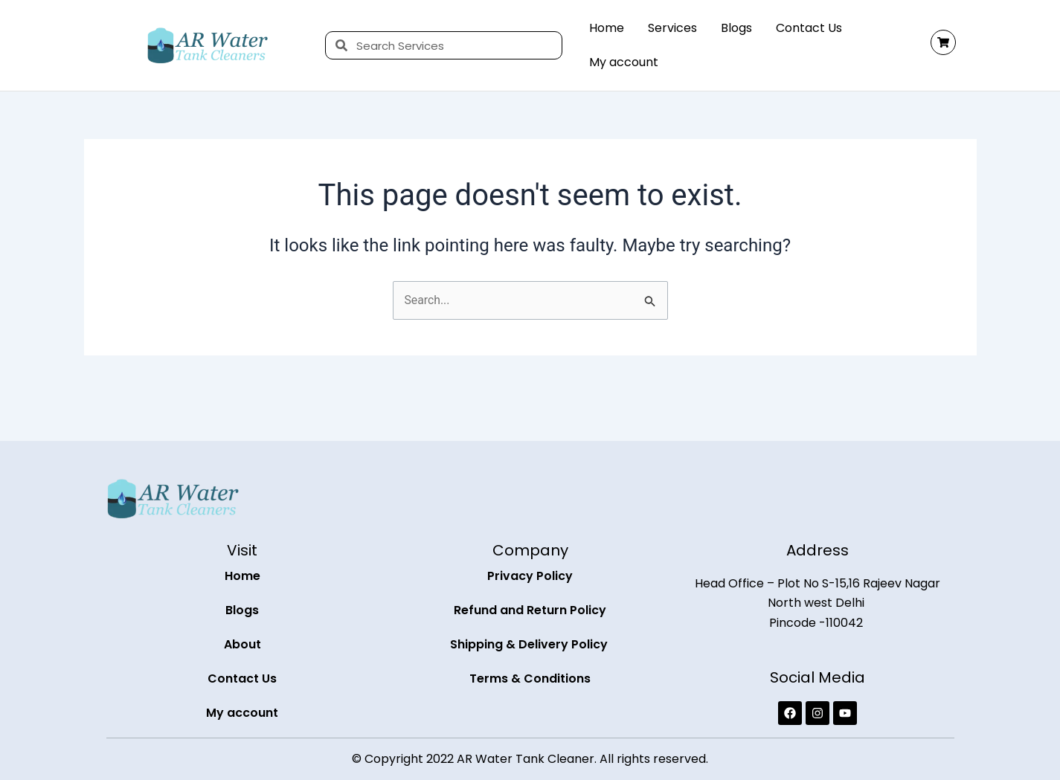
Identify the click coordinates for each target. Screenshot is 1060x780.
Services (672, 27)
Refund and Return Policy (530, 610)
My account (623, 62)
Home (606, 27)
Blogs (736, 27)
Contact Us (809, 27)
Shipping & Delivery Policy (530, 644)
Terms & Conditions (530, 678)
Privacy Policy (530, 575)
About (242, 644)
